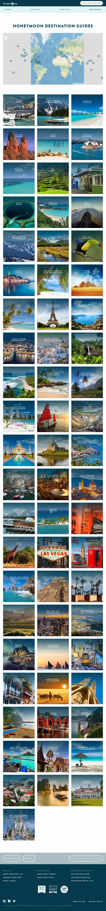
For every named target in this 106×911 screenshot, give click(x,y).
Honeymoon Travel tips (82, 881)
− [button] (6, 38)
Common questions (12, 877)
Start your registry (91, 3)
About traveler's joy (13, 874)
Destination (95, 9)
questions (65, 9)
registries (35, 9)
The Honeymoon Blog (81, 877)
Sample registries (45, 877)
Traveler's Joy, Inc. (11, 906)
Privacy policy (96, 902)
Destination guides (80, 874)
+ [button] (6, 35)
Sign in (29, 858)
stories (8, 9)
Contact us (11, 858)
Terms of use (79, 902)
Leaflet (75, 83)
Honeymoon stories (46, 874)
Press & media (9, 881)
